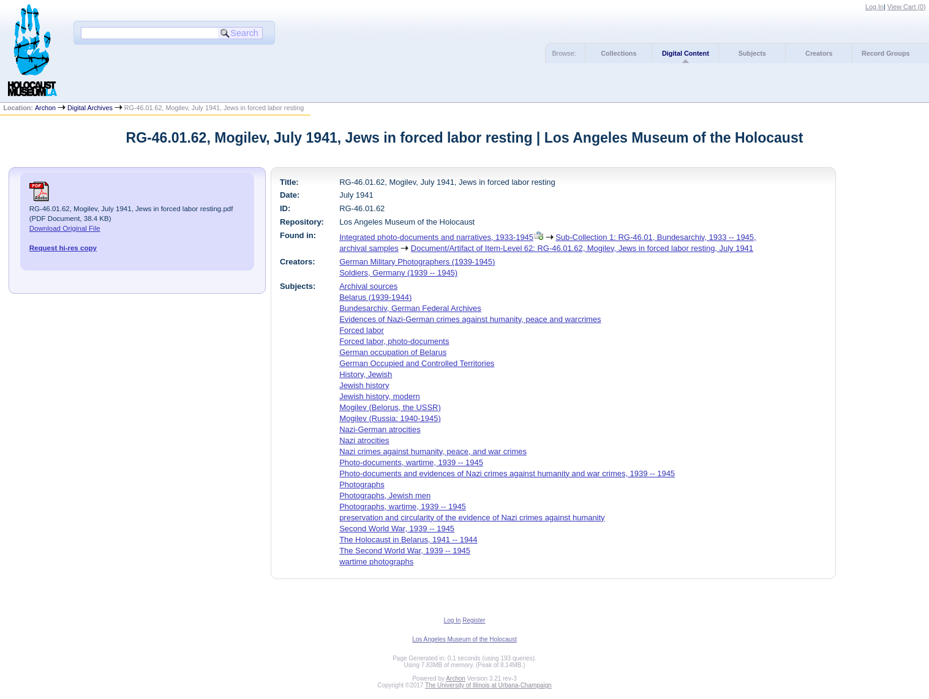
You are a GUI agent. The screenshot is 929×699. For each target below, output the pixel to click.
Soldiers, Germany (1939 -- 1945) (398, 272)
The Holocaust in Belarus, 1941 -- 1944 (408, 539)
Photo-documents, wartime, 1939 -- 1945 (411, 462)
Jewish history (364, 385)
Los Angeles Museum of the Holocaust (464, 639)
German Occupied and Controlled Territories (416, 363)
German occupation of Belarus (392, 352)
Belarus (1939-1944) (375, 297)
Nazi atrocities (364, 440)
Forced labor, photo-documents (394, 341)
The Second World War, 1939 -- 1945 (404, 550)
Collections (618, 53)
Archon (45, 107)
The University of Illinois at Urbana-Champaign (488, 685)
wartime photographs (376, 561)
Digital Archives (90, 107)
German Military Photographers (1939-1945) (417, 261)
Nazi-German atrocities (379, 429)
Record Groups (886, 53)
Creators (818, 53)
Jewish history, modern (379, 396)
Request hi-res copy (63, 248)
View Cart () (906, 6)
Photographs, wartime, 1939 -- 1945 (402, 506)
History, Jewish (365, 374)
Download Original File (64, 228)
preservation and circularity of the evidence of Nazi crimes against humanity (471, 517)
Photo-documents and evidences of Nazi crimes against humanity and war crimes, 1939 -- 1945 (507, 473)
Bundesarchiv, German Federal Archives (410, 308)
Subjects (752, 53)
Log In (874, 6)
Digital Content (685, 53)
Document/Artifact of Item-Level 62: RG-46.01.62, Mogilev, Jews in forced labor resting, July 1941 (582, 248)
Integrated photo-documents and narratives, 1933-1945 (436, 237)
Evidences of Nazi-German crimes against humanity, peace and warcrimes (470, 319)
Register (473, 620)
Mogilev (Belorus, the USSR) (390, 407)
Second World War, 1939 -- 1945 (396, 528)
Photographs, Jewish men (385, 495)
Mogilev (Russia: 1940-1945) (390, 418)
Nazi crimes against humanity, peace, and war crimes (433, 451)
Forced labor (361, 330)
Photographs (361, 484)
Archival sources (368, 286)
